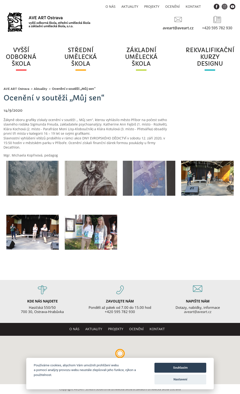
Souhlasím (180, 367)
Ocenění (172, 6)
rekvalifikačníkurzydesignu (210, 57)
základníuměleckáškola (141, 57)
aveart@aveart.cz (178, 27)
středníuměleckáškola (80, 57)
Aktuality (129, 6)
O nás (110, 6)
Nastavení (180, 379)
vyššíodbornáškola (21, 57)
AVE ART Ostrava (16, 89)
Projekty (151, 6)
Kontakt (193, 6)
